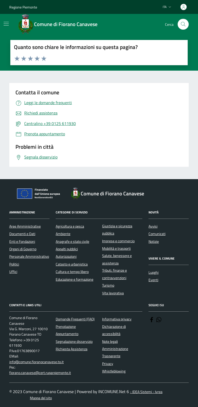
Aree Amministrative (25, 226)
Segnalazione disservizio (74, 341)
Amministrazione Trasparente (115, 352)
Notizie (153, 241)
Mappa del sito (41, 398)
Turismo (108, 285)
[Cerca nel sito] (183, 24)
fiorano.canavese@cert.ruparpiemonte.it (40, 373)
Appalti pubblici (67, 249)
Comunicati (157, 234)
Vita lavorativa (113, 293)
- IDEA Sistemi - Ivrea (146, 392)
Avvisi (153, 226)
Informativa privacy (116, 319)
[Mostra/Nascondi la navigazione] (6, 24)
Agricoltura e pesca (70, 226)
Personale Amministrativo (29, 256)
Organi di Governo (22, 249)
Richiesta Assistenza (71, 349)
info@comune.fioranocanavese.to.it (36, 362)
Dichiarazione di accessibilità (114, 330)
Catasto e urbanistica (72, 264)
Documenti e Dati (22, 234)
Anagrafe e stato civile (72, 241)
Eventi (153, 280)
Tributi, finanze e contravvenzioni (114, 274)
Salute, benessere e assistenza (117, 259)
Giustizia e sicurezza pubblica (117, 229)
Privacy (107, 364)
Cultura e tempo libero (72, 272)
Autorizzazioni (66, 256)
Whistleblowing (114, 371)
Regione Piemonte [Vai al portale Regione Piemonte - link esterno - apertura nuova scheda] (23, 7)
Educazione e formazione (74, 279)
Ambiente (63, 234)
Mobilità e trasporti (116, 248)
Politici (14, 264)
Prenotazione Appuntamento (67, 330)
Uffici (13, 272)
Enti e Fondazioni (22, 241)
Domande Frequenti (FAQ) (75, 319)
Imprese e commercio (118, 241)
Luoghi (153, 272)
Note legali (110, 341)
